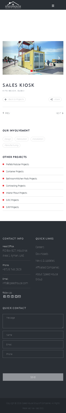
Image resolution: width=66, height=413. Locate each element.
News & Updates (45, 260)
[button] (7, 58)
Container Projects (15, 171)
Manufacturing (11, 145)
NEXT (58, 113)
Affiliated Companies (47, 267)
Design (8, 139)
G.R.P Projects (12, 207)
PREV (7, 113)
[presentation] (29, 366)
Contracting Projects (15, 186)
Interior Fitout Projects (16, 193)
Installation (37, 139)
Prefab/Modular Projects (17, 164)
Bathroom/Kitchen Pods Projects (21, 178)
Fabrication (22, 139)
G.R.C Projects (12, 200)
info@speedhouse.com (15, 283)
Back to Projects (14, 99)
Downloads (42, 253)
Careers (40, 247)
